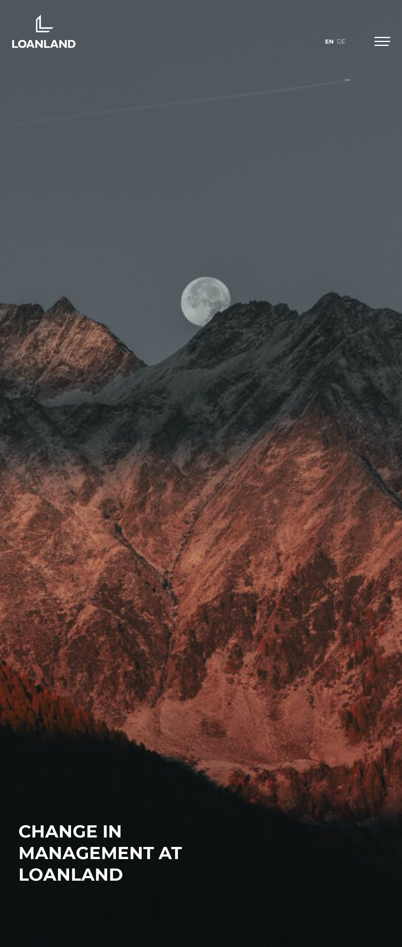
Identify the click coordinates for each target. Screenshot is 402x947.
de (341, 41)
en (329, 41)
